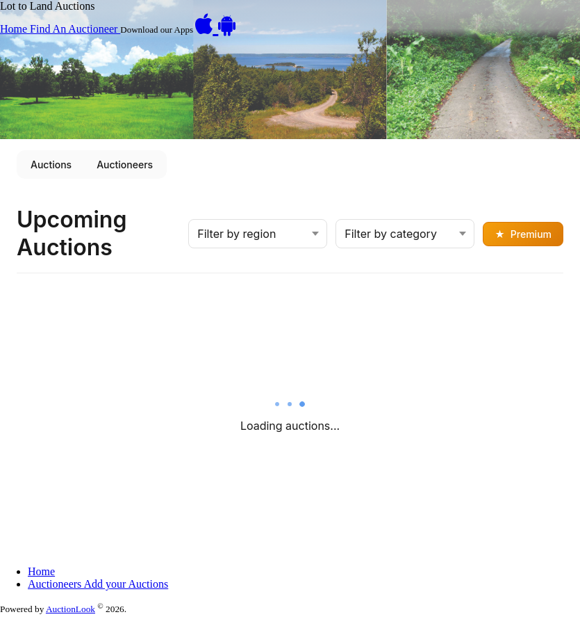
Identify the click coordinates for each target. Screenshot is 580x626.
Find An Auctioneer (75, 29)
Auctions (51, 164)
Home (15, 29)
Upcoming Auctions (71, 233)
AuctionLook (70, 609)
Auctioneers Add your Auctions (98, 584)
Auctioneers (125, 164)
